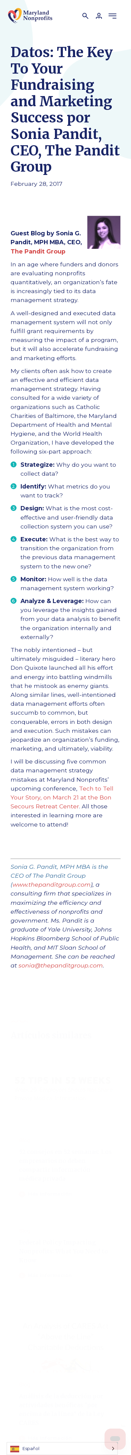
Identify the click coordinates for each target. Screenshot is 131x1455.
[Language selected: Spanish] (62, 1448)
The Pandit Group (38, 251)
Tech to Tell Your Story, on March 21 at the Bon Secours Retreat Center (62, 797)
